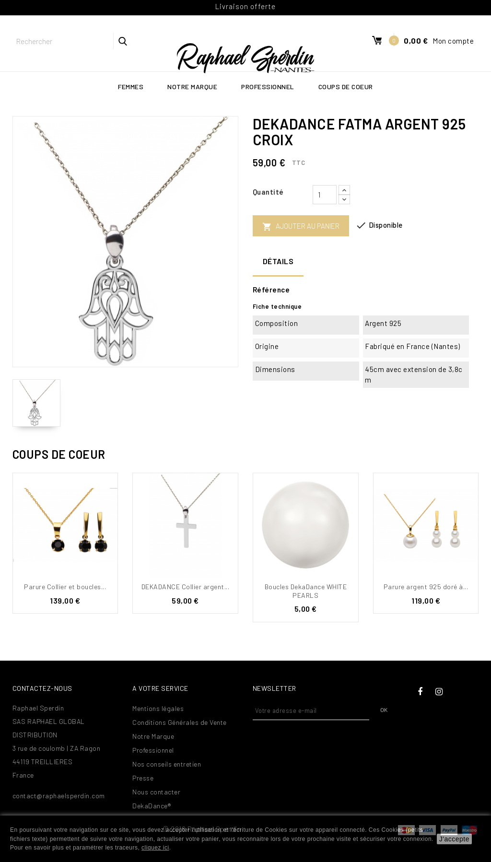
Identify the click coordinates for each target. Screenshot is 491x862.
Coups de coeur (345, 86)
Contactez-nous (42, 688)
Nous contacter (156, 792)
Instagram (439, 692)
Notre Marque (192, 86)
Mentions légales (158, 708)
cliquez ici (155, 847)
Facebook (420, 692)
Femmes (130, 86)
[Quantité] (325, 194)
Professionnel (267, 86)
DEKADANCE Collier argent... (185, 586)
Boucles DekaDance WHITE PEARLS (306, 590)
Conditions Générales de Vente (179, 722)
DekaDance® (151, 806)
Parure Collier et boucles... (65, 586)
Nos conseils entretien (166, 764)
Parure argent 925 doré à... (426, 586)
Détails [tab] (278, 261)
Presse (142, 778)
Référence (271, 289)
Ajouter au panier (300, 226)
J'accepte (454, 839)
